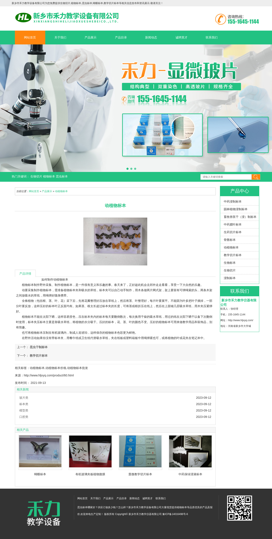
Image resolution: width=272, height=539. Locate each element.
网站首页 (30, 37)
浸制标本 (230, 278)
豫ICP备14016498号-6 (175, 514)
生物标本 (230, 262)
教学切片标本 (233, 255)
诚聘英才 (181, 37)
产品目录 (121, 37)
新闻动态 (151, 37)
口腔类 (23, 416)
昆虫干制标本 (38, 347)
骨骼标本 (230, 239)
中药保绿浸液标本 (190, 474)
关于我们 (60, 37)
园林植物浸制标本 (236, 209)
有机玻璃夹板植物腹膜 (90, 474)
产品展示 (90, 37)
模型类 (23, 410)
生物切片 (36, 176)
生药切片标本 (233, 232)
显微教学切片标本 (140, 474)
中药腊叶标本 (233, 224)
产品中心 (239, 191)
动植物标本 (231, 247)
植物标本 (49, 176)
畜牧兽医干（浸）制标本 (240, 216)
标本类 (23, 404)
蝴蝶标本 (40, 474)
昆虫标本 (62, 176)
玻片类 (23, 397)
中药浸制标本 (233, 201)
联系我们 (212, 37)
